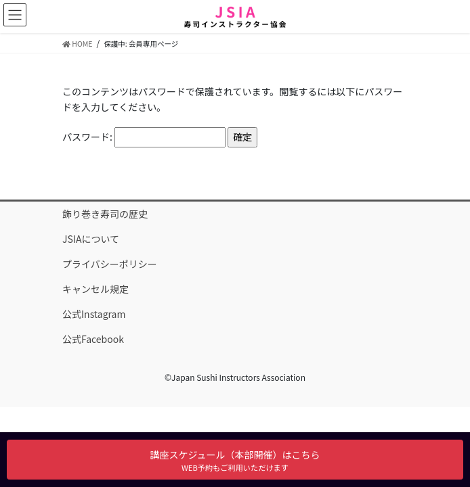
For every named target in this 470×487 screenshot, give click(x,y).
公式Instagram (93, 314)
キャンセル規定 (95, 289)
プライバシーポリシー (109, 264)
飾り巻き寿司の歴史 (105, 214)
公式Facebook (93, 339)
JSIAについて (90, 239)
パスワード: (144, 137)
